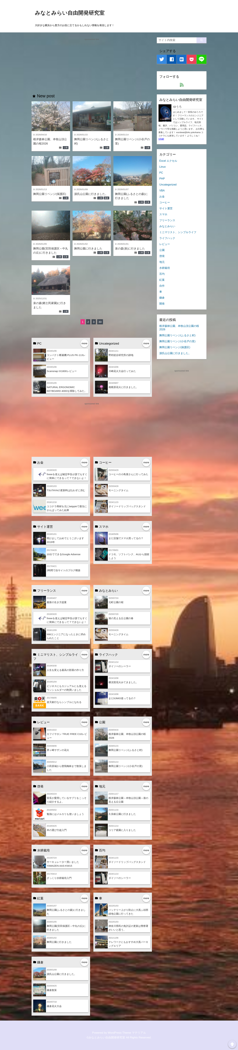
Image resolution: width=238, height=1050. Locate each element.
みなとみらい (167, 226)
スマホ (163, 214)
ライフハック (167, 238)
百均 (162, 273)
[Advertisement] (92, 64)
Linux (162, 166)
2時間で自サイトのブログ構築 (63, 570)
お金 (162, 196)
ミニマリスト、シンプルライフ (177, 232)
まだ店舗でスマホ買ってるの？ (126, 538)
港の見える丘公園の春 (121, 618)
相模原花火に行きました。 (123, 387)
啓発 (162, 255)
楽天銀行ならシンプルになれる (64, 702)
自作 (162, 285)
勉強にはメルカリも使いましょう (65, 814)
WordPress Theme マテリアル (127, 1032)
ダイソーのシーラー (120, 666)
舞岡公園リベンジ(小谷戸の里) (125, 766)
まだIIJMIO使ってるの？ (122, 698)
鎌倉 (106, 198)
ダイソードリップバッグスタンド (127, 506)
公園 (66, 147)
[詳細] (161, 139)
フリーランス (167, 220)
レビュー (164, 244)
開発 (162, 303)
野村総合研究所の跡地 (121, 355)
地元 (162, 261)
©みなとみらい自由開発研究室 (106, 1037)
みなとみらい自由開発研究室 (70, 13)
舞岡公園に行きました (88, 248)
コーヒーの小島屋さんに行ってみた (128, 474)
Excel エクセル (168, 160)
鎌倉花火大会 (54, 1006)
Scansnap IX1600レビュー (62, 371)
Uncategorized (168, 184)
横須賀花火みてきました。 (123, 682)
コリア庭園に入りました (122, 830)
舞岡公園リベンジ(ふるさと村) (125, 750)
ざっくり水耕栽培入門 (59, 878)
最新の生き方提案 (57, 602)
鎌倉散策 (52, 990)
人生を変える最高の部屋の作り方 (65, 670)
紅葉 (147, 202)
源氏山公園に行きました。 (91, 194)
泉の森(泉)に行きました (130, 248)
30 (100, 322)
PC (161, 172)
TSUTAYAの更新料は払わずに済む (66, 490)
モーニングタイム (118, 490)
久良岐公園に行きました (122, 814)
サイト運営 (166, 208)
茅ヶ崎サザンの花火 (58, 750)
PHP (162, 178)
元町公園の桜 (116, 602)
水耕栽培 (164, 267)
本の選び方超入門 (57, 830)
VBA (162, 190)
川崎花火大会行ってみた (122, 371)
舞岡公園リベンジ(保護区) (49, 194)
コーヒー (164, 202)
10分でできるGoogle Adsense (63, 554)
